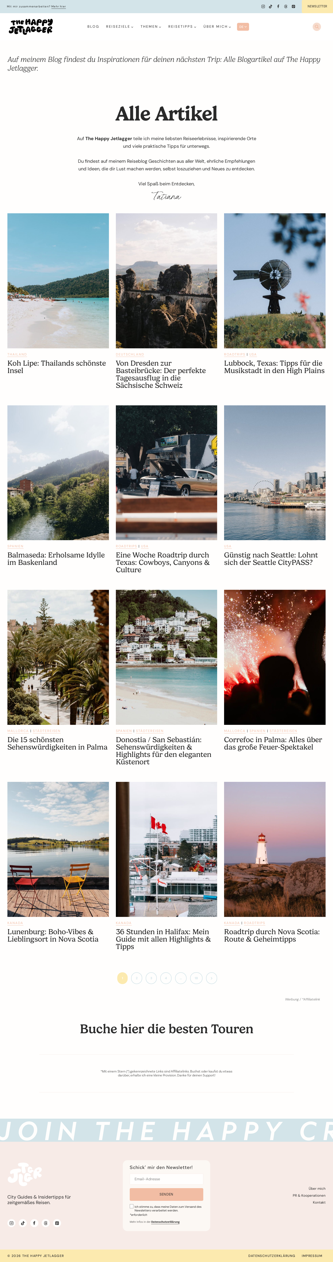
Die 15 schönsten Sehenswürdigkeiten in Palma (57, 743)
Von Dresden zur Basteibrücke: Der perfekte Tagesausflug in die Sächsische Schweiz (161, 374)
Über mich (317, 1188)
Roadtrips (234, 354)
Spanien (15, 546)
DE (243, 27)
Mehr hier (58, 6)
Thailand (17, 354)
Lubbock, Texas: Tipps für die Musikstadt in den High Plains (274, 367)
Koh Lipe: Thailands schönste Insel (56, 367)
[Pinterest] (293, 6)
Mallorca (18, 731)
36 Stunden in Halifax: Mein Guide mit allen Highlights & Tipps (163, 939)
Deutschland (130, 354)
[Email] (167, 1179)
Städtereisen (47, 731)
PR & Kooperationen (309, 1195)
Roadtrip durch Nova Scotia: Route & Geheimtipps (272, 935)
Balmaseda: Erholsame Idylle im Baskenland (56, 558)
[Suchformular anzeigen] (317, 27)
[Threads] (286, 6)
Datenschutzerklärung (271, 1256)
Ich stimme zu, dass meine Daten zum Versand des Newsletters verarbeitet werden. (168, 1208)
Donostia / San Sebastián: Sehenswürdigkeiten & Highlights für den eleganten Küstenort (163, 751)
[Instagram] (263, 6)
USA (253, 354)
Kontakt (319, 1202)
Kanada (15, 923)
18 (196, 978)
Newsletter (317, 6)
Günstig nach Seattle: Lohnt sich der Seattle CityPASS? (271, 558)
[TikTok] (270, 6)
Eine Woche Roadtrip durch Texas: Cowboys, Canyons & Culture (163, 562)
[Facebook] (278, 6)
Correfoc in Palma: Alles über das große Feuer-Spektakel (273, 743)
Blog (93, 26)
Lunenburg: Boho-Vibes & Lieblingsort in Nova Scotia (53, 935)
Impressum (312, 1256)
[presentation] (58, 280)
